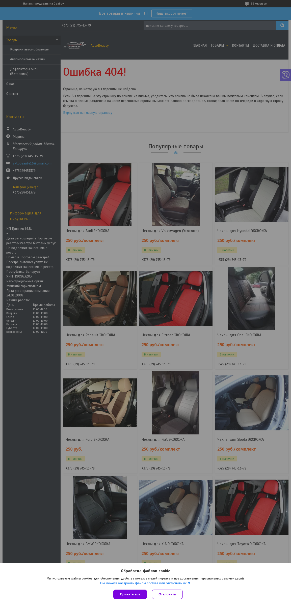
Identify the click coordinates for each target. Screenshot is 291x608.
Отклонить (167, 594)
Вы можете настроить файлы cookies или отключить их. (144, 583)
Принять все (130, 594)
